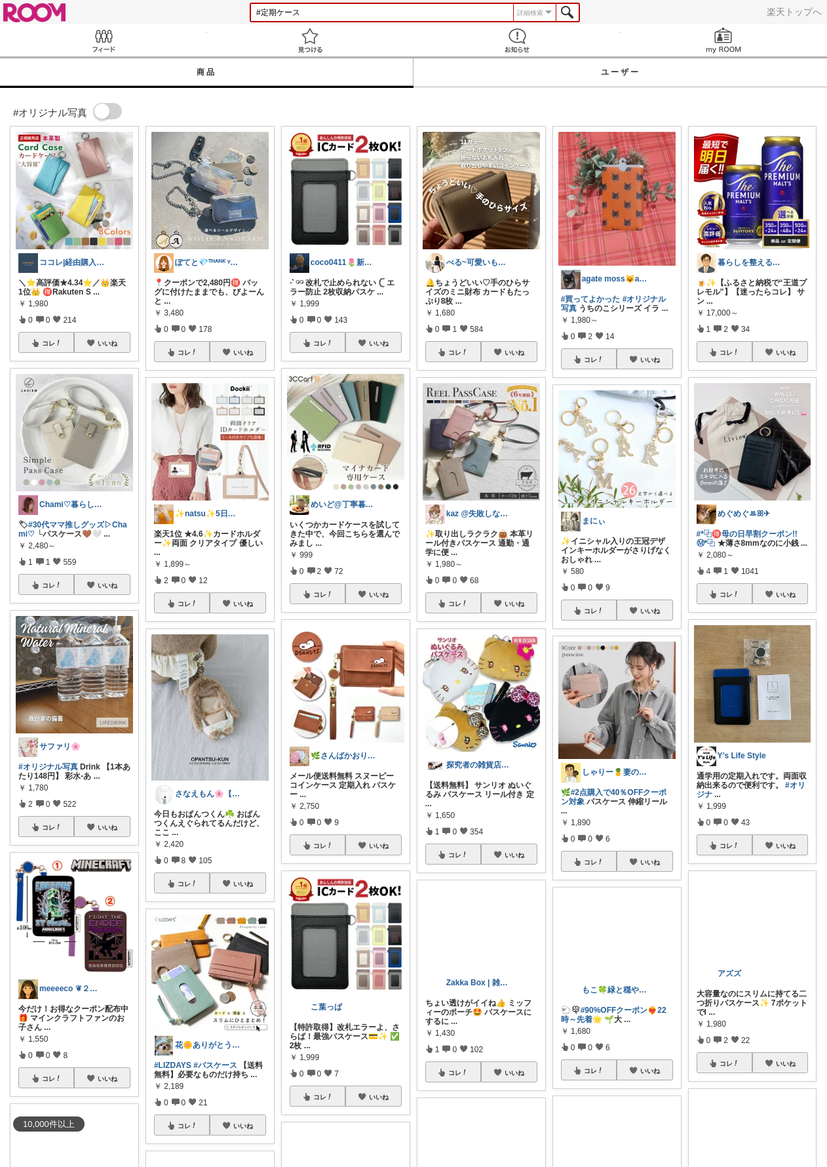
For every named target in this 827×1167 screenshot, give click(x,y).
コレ (52, 343)
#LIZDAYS (172, 1065)
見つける (310, 40)
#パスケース (215, 1065)
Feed (103, 40)
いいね (107, 343)
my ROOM (724, 40)
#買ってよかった (591, 299)
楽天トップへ (794, 12)
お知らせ (517, 40)
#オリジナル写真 (48, 766)
